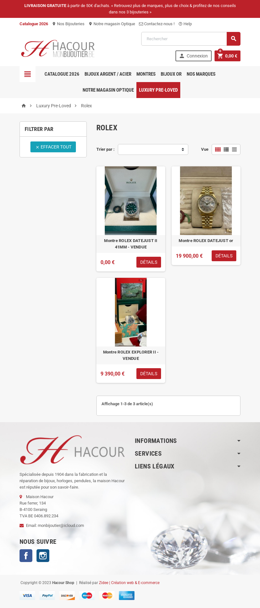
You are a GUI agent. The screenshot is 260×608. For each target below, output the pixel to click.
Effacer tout (53, 146)
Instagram (43, 555)
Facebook (26, 555)
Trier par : (105, 149)
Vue (204, 149)
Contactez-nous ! (157, 23)
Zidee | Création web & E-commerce (129, 583)
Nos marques (201, 74)
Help (185, 23)
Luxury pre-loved (158, 90)
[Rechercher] (190, 39)
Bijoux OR (171, 74)
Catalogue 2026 (62, 74)
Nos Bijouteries (68, 23)
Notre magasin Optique (111, 23)
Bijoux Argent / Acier (108, 74)
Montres (146, 74)
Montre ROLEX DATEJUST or (206, 240)
